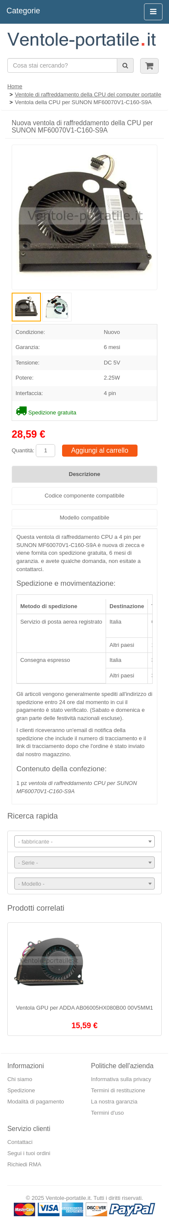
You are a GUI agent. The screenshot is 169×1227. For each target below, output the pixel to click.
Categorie (23, 10)
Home (14, 86)
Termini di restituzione (118, 1090)
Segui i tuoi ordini (28, 1153)
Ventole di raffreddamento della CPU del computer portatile (88, 94)
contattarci (29, 569)
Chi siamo (19, 1079)
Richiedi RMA (24, 1164)
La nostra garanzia (114, 1101)
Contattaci (20, 1142)
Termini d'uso (107, 1113)
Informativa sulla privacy (121, 1079)
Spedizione (21, 1090)
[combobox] (84, 841)
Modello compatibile (85, 517)
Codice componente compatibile (84, 495)
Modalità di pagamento (35, 1101)
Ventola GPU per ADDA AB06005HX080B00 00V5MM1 (84, 1007)
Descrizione (84, 474)
